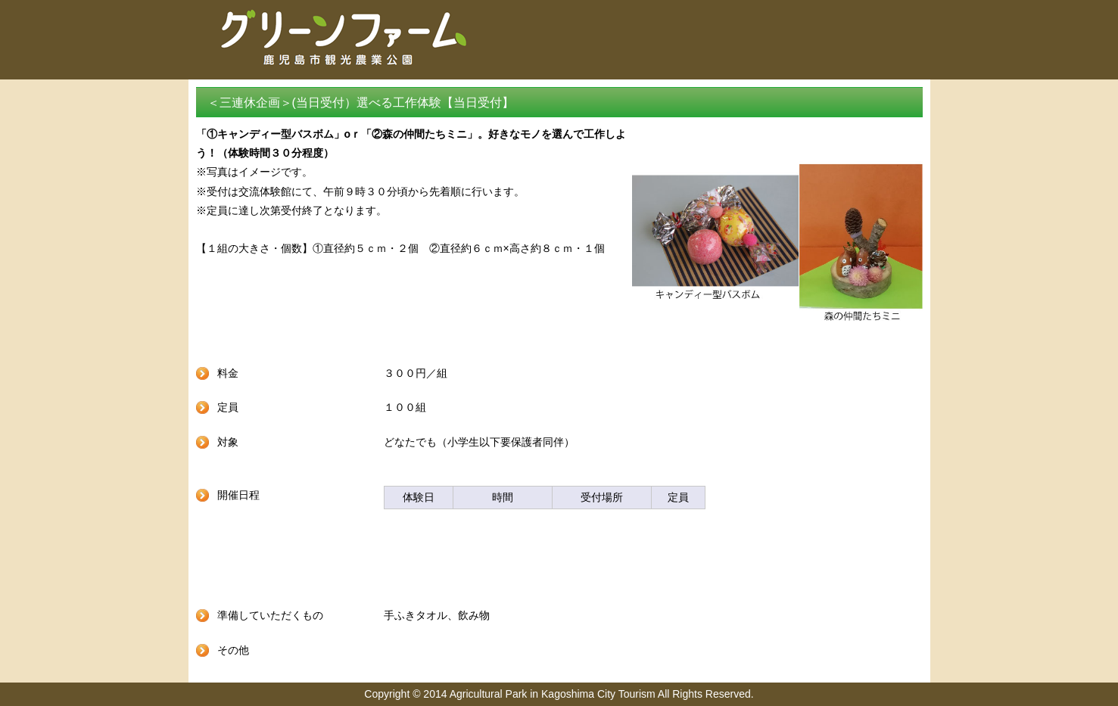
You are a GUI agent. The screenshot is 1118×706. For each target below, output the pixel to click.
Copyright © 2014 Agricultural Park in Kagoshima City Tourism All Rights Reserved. (558, 694)
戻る (559, 562)
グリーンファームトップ (752, 56)
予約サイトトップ (879, 56)
